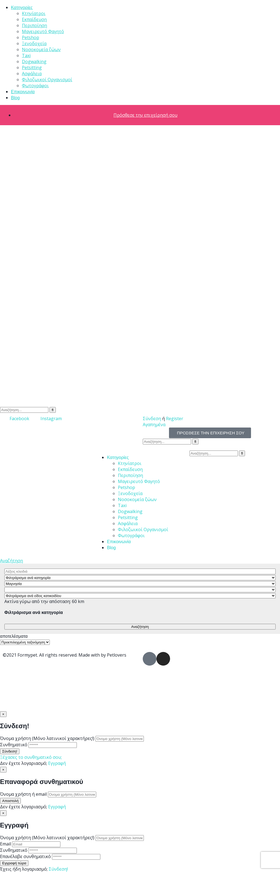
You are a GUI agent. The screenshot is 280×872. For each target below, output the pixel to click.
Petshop (30, 37)
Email (5, 844)
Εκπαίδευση (34, 19)
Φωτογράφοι (35, 86)
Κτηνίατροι (33, 13)
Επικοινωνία (23, 91)
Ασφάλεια (32, 74)
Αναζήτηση (11, 561)
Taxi (26, 55)
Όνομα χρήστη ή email (23, 794)
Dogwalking (34, 61)
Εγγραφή (57, 763)
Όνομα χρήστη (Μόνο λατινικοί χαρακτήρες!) (47, 738)
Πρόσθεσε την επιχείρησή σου (145, 115)
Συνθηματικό (13, 745)
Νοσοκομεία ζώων (41, 49)
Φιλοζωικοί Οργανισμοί (47, 80)
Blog (15, 97)
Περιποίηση (34, 25)
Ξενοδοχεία (34, 43)
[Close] (3, 714)
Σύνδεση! (58, 869)
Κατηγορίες (22, 7)
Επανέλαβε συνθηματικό (25, 856)
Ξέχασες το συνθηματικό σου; (31, 757)
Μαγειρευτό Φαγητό (43, 31)
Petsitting (32, 68)
